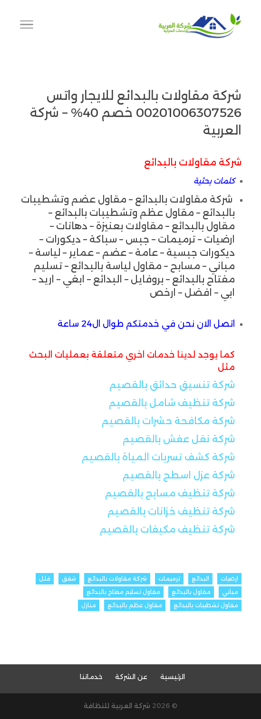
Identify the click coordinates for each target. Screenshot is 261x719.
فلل (44, 578)
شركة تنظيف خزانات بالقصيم (171, 511)
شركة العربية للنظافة (117, 705)
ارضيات (229, 578)
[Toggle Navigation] (26, 26)
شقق (69, 578)
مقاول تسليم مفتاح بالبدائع (123, 591)
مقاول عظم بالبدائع (134, 605)
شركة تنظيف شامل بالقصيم (172, 402)
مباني (230, 591)
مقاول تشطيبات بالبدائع (206, 605)
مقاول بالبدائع (191, 591)
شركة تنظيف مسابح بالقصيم (170, 493)
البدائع (200, 578)
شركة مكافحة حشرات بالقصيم (168, 421)
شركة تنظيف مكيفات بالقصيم (167, 529)
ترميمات (169, 578)
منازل (88, 605)
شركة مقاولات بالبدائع (117, 578)
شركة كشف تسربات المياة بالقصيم (158, 457)
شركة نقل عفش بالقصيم (179, 439)
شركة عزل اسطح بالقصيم (179, 475)
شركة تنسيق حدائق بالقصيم (172, 384)
